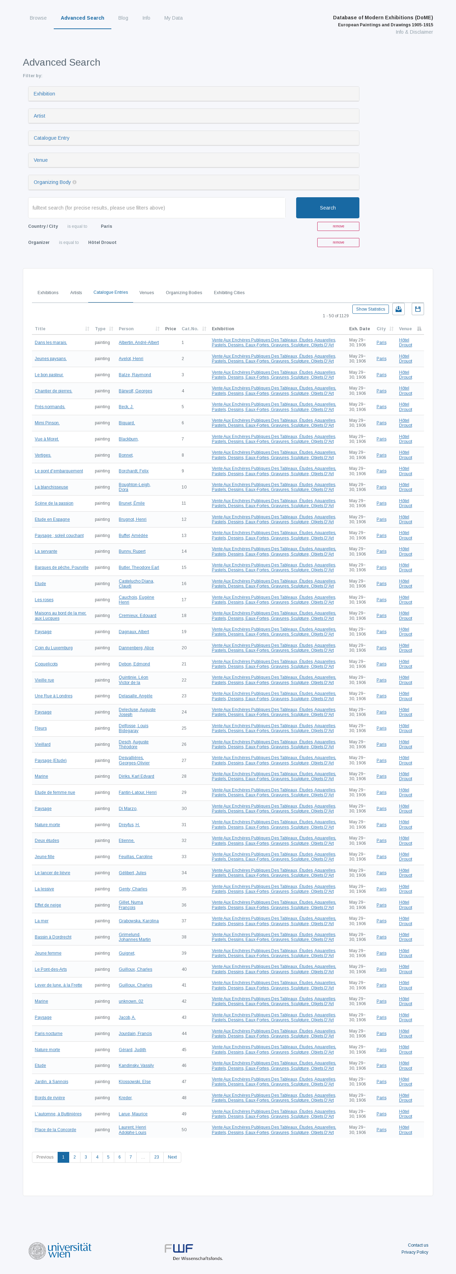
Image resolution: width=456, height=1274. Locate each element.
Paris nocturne (49, 1033)
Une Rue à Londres (53, 696)
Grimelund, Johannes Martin (135, 937)
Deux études (47, 840)
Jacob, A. (127, 1017)
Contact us (418, 1245)
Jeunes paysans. (51, 358)
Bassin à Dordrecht (53, 937)
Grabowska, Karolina (139, 920)
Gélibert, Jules (132, 872)
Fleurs (41, 728)
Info (146, 18)
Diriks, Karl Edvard (136, 776)
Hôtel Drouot (405, 342)
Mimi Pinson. (47, 422)
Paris (381, 342)
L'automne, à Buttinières (58, 1114)
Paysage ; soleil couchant (59, 535)
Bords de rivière (50, 1097)
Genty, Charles (133, 889)
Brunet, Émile (132, 503)
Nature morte (47, 824)
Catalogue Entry (52, 138)
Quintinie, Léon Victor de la (133, 680)
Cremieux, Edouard (137, 615)
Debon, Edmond (134, 664)
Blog (123, 18)
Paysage (43, 631)
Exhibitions (48, 292)
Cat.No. (190, 328)
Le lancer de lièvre (52, 872)
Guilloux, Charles (135, 969)
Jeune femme (48, 953)
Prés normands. (50, 406)
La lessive (44, 889)
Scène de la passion (54, 503)
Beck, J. (126, 406)
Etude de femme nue (55, 792)
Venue (41, 160)
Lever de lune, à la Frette (58, 985)
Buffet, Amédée (133, 535)
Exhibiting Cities (229, 292)
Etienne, (127, 840)
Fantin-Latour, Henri (138, 792)
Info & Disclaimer (414, 32)
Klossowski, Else (135, 1081)
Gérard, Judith (132, 1049)
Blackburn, (129, 439)
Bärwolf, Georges (135, 391)
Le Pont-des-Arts (51, 969)
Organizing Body (52, 182)
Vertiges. (43, 455)
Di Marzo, (128, 808)
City (381, 328)
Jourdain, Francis (135, 1033)
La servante (46, 551)
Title (40, 328)
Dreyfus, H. (129, 824)
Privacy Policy (415, 1252)
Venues (146, 292)
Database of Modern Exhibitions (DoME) (383, 21)
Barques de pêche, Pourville (62, 567)
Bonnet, (126, 455)
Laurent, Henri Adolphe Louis (132, 1130)
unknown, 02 (131, 1001)
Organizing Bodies (184, 292)
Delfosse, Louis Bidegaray (133, 728)
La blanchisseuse (51, 487)
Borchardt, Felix (134, 471)
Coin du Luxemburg (54, 647)
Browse (38, 18)
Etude (40, 583)
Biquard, (127, 422)
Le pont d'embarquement (59, 471)
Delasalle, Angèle (135, 696)
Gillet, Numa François (131, 905)
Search (328, 208)
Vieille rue (44, 680)
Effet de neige (48, 905)
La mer (41, 920)
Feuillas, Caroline (135, 856)
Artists (76, 292)
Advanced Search (82, 18)
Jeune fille (44, 856)
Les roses (44, 599)
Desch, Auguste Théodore (134, 744)
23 (156, 1157)
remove (338, 226)
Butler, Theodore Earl (139, 567)
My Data (173, 18)
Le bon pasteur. (49, 374)
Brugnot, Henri (132, 519)
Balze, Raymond (135, 374)
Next (172, 1157)
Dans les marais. (51, 342)
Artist (39, 116)
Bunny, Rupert (132, 551)
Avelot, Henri (131, 358)
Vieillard (43, 744)
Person (126, 328)
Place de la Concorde (55, 1129)
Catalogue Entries (110, 292)
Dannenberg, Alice (136, 647)
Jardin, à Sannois (51, 1081)
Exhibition (44, 94)
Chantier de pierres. (53, 391)
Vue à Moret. (47, 439)
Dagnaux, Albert (134, 631)
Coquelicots (46, 664)
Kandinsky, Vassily (136, 1065)
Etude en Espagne (52, 519)
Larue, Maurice (133, 1114)
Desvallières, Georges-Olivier (134, 760)
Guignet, (127, 953)
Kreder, (125, 1097)
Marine (41, 776)
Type (100, 328)
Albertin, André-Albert (139, 342)
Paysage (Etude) (51, 760)
